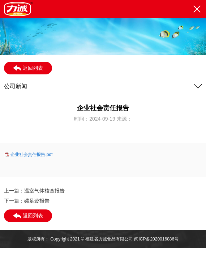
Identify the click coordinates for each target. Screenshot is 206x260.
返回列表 (28, 68)
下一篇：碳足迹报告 (27, 201)
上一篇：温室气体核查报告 (34, 191)
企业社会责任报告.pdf (31, 154)
